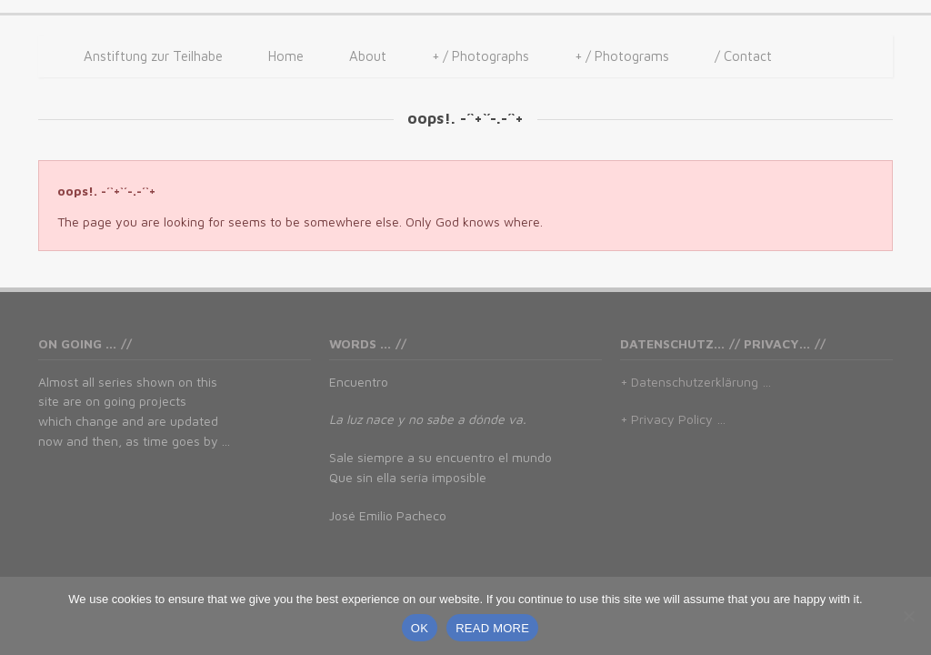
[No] (908, 616)
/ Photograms (622, 56)
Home (286, 56)
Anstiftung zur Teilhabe (153, 56)
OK (419, 628)
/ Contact (743, 56)
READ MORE (492, 628)
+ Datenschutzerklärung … (695, 381)
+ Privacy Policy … (673, 419)
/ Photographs (480, 56)
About (367, 56)
